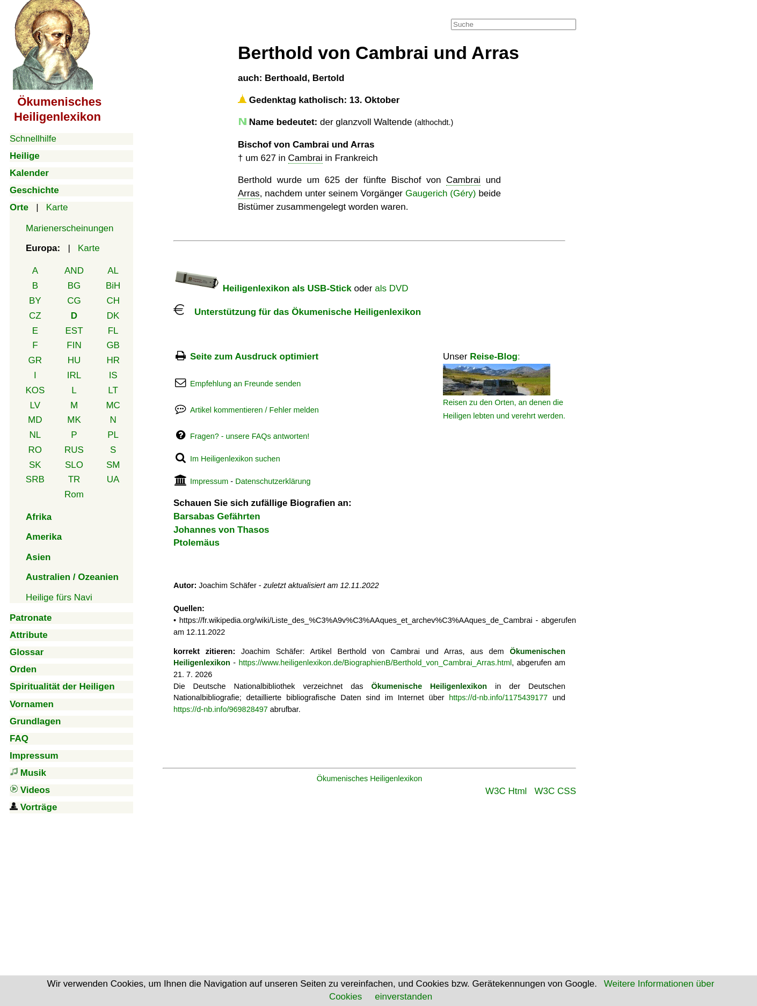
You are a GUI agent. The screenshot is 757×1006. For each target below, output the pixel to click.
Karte (57, 207)
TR (74, 479)
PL (113, 435)
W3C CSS (555, 791)
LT (113, 390)
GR (35, 360)
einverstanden (403, 997)
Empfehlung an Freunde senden (245, 383)
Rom (74, 494)
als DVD (391, 288)
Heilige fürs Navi (59, 597)
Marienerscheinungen (70, 228)
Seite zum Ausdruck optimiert (254, 356)
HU (74, 360)
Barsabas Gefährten (216, 516)
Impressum (209, 481)
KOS (35, 390)
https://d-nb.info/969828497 (220, 709)
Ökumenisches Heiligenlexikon (370, 778)
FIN (74, 345)
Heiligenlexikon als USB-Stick (262, 288)
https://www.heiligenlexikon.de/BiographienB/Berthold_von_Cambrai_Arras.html (375, 662)
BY (35, 301)
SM (113, 465)
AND (74, 271)
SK (35, 465)
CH (113, 301)
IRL (74, 375)
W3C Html (506, 791)
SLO (74, 465)
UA (113, 479)
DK (113, 316)
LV (35, 405)
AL (113, 271)
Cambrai (305, 158)
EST (74, 331)
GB (113, 345)
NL (35, 435)
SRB (35, 479)
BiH (113, 286)
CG (74, 301)
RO (35, 450)
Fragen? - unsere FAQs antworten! (249, 436)
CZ (35, 316)
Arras (249, 193)
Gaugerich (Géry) (440, 193)
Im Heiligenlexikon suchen (235, 458)
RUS (74, 450)
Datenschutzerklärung (272, 481)
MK (74, 420)
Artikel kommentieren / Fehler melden (254, 410)
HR (113, 360)
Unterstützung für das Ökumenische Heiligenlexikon (297, 312)
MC (113, 405)
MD (35, 420)
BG (74, 286)
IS (113, 375)
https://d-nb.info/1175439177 (498, 697)
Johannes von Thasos (221, 530)
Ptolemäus (196, 543)
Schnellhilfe (33, 139)
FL (113, 331)
